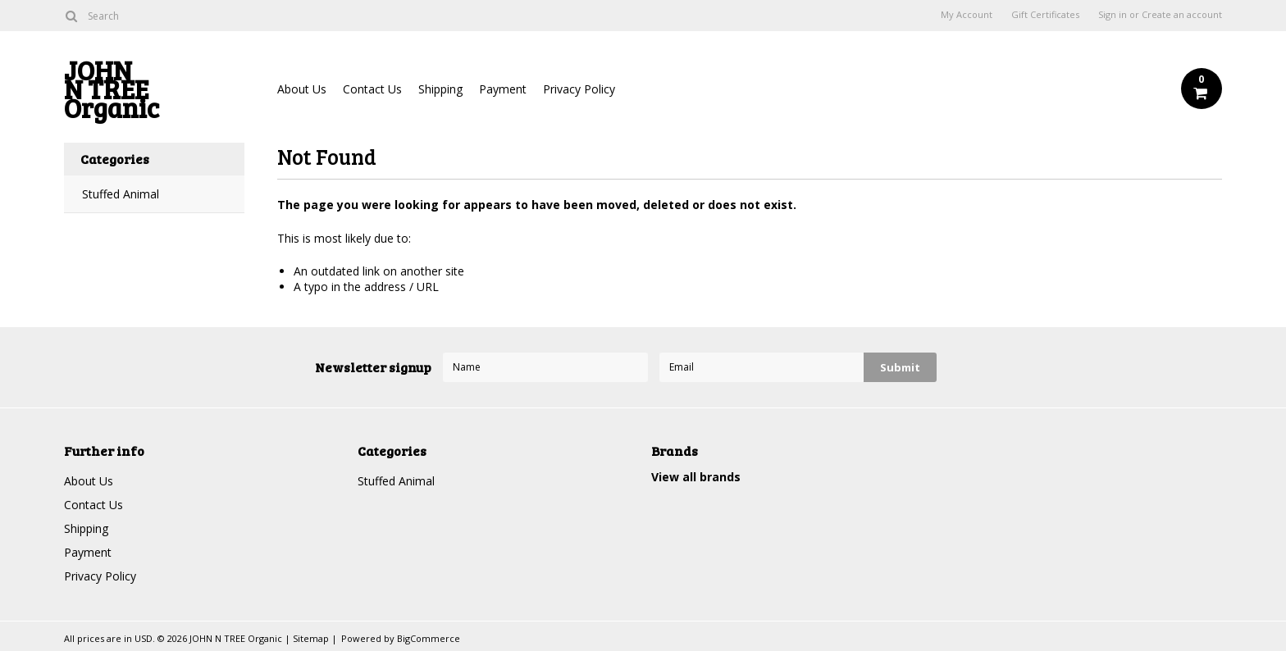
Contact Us (372, 89)
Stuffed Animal (120, 194)
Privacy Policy (579, 89)
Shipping (440, 89)
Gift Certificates (1045, 14)
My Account (966, 14)
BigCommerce (428, 638)
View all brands (696, 477)
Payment (503, 89)
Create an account (1182, 14)
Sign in (1112, 14)
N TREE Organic (154, 93)
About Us (301, 89)
